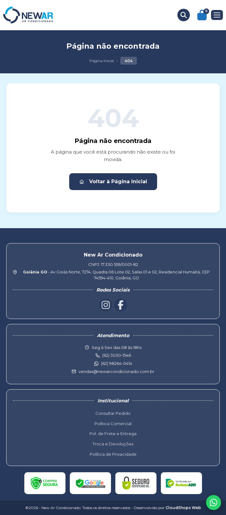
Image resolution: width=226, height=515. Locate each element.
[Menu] (217, 15)
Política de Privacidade (113, 454)
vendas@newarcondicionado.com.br (116, 371)
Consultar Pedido (113, 413)
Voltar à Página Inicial (113, 181)
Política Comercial (113, 423)
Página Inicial (101, 60)
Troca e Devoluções (113, 443)
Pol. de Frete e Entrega (113, 433)
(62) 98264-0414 (116, 363)
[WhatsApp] (213, 502)
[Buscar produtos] (183, 15)
